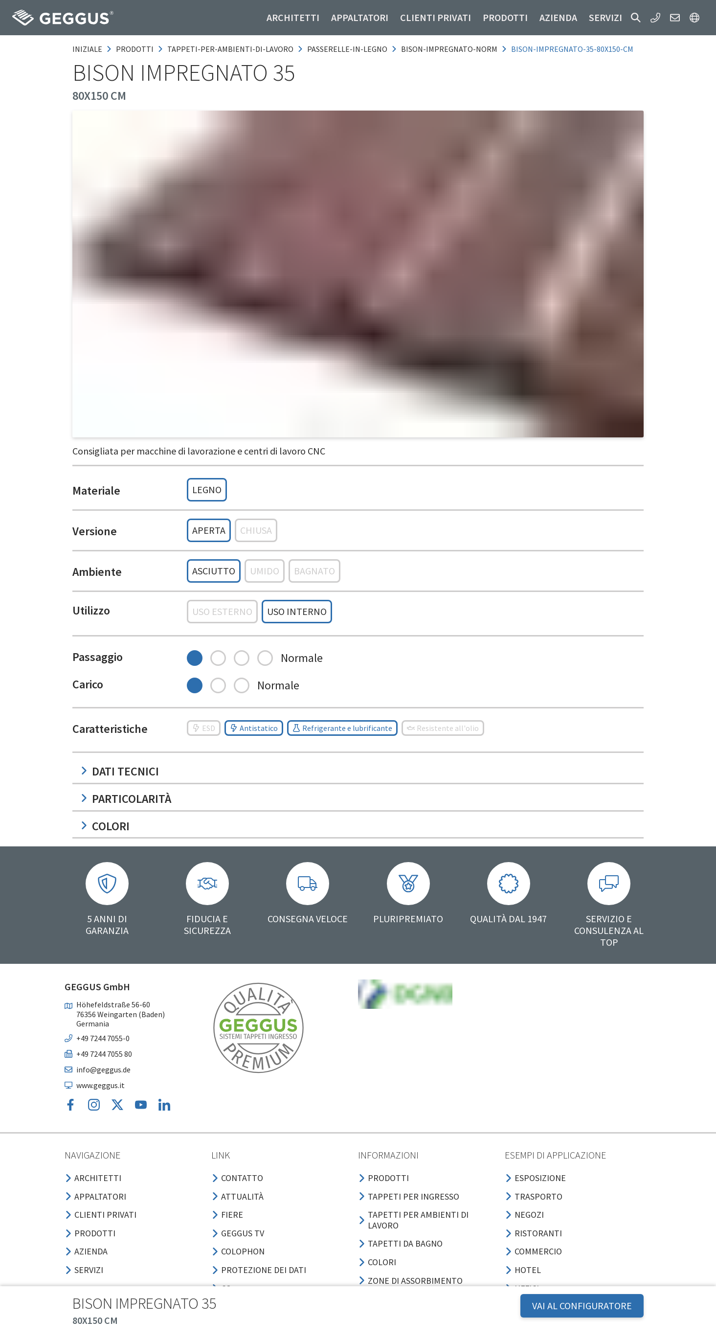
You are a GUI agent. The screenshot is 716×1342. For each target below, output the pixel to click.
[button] (636, 17)
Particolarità (125, 798)
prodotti (135, 49)
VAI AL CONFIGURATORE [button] (582, 1305)
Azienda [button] (558, 17)
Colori (105, 826)
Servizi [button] (605, 17)
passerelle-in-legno (347, 49)
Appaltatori (359, 17)
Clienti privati (435, 17)
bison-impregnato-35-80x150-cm (572, 49)
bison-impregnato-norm (449, 49)
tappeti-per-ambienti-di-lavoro (230, 49)
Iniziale (87, 49)
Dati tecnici (119, 771)
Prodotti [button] (505, 17)
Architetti (293, 17)
